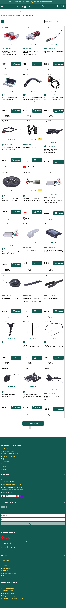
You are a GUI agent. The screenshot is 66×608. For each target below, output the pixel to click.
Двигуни (5, 563)
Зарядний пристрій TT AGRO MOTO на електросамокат (51, 150)
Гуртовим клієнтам (9, 459)
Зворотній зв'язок (8, 590)
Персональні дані (8, 588)
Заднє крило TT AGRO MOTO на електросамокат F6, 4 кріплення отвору (32, 99)
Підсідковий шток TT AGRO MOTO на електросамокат (32, 345)
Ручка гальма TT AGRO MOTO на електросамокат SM (53, 398)
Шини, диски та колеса (10, 576)
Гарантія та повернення (10, 453)
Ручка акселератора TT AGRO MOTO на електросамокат (9, 396)
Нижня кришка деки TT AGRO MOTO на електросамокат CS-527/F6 (32, 300)
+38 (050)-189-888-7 (9, 481)
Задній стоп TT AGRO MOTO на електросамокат (11, 148)
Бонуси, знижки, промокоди (12, 596)
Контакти (6, 461)
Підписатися (33, 524)
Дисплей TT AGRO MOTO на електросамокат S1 (11, 98)
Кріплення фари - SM (30, 250)
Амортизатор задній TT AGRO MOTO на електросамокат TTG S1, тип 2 (11, 54)
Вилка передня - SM (51, 298)
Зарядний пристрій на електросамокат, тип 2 (30, 148)
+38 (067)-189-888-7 (9, 479)
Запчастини (6, 560)
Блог (4, 466)
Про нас (5, 448)
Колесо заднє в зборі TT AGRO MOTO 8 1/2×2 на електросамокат (10, 200)
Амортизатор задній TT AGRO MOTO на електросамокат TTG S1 (31, 53)
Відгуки (5, 464)
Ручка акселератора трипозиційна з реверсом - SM (32, 396)
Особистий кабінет (57, 6)
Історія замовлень (8, 593)
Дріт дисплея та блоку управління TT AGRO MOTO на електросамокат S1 (53, 346)
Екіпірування (7, 568)
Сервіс (5, 469)
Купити (17, 64)
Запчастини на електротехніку (11, 11)
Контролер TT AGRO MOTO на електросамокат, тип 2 (32, 199)
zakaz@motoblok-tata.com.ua (12, 484)
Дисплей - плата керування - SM (53, 52)
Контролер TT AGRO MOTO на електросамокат (53, 201)
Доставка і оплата (8, 451)
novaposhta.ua (16, 543)
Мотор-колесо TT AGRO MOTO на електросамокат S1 (11, 299)
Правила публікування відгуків (13, 598)
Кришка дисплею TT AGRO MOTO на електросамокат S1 (53, 251)
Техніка (5, 565)
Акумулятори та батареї (10, 573)
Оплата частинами (9, 456)
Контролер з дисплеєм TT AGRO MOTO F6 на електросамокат (10, 253)
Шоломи (5, 571)
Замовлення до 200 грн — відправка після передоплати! (33, 2)
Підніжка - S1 (6, 345)
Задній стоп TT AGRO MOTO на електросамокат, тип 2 (53, 98)
